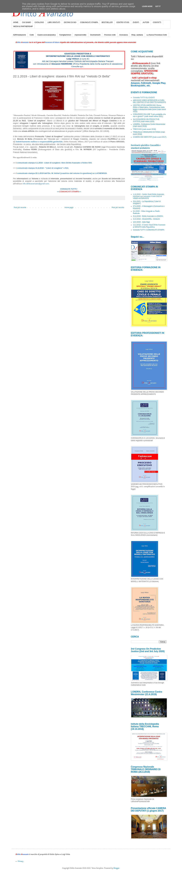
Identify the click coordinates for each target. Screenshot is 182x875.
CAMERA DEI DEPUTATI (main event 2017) (149, 137)
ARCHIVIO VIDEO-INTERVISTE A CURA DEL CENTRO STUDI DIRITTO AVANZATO (149, 101)
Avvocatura (123, 35)
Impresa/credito (80, 35)
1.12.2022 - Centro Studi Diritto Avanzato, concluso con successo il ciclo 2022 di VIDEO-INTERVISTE (148, 196)
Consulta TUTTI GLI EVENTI (144, 97)
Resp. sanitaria (137, 35)
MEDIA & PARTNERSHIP (23, 26)
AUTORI (146, 22)
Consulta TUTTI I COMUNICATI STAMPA (148, 230)
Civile (32, 35)
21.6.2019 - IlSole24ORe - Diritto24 (146, 219)
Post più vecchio (118, 208)
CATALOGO (39, 22)
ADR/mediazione (19, 35)
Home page (69, 208)
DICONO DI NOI (70, 22)
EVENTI (136, 22)
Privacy (20, 861)
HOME (15, 22)
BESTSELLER (107, 22)
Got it (158, 6)
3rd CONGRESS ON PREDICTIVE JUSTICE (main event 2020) (146, 120)
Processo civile (110, 35)
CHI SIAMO (26, 22)
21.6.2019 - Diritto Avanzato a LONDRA (148, 216)
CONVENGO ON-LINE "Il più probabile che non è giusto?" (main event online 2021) (149, 115)
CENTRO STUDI (122, 22)
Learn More (147, 6)
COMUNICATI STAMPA (89, 22)
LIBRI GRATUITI (54, 22)
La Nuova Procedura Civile (157, 35)
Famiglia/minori (65, 35)
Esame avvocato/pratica (46, 35)
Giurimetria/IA (95, 35)
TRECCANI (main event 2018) (144, 129)
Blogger (116, 868)
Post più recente (20, 208)
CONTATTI (157, 22)
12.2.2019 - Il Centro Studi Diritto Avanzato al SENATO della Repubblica (149, 226)
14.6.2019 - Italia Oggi (141, 222)
